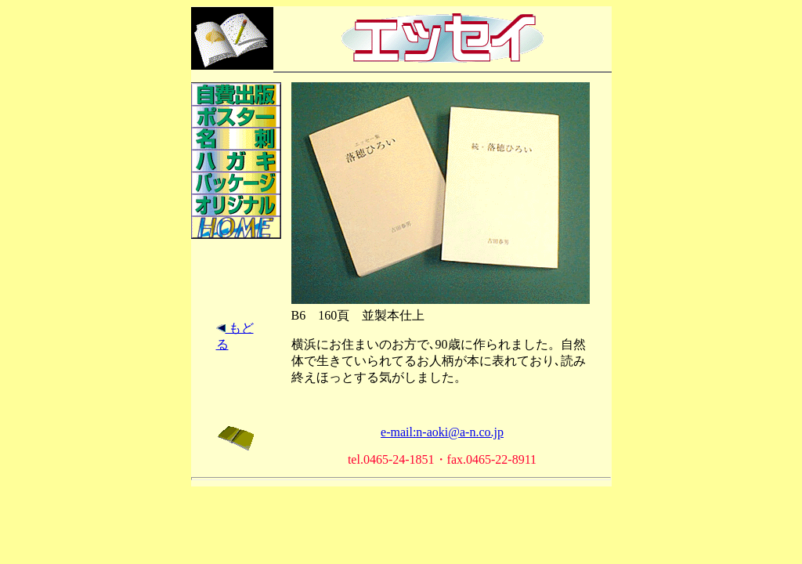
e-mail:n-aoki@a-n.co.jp (442, 432)
